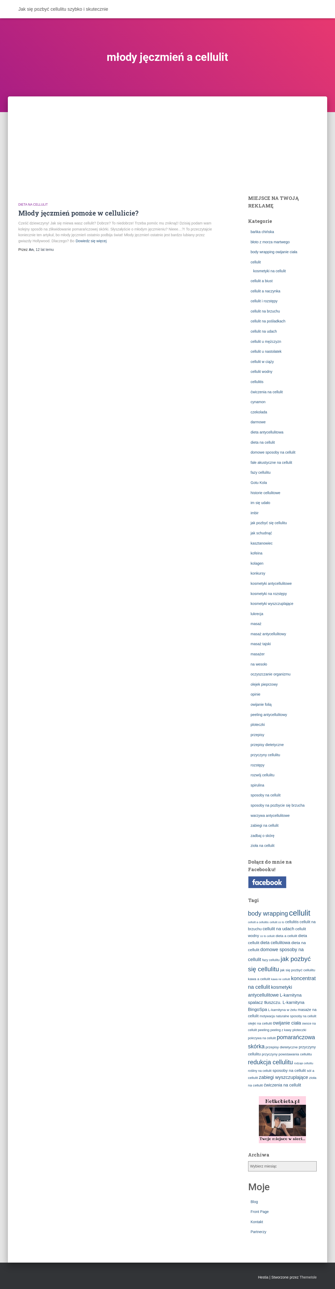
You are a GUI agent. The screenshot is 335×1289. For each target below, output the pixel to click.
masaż (256, 624)
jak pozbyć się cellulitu (269, 523)
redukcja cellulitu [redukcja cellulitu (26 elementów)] (270, 1062)
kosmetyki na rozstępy (269, 594)
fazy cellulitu (261, 472)
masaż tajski (261, 644)
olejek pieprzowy (264, 684)
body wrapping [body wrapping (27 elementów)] (268, 913)
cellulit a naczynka (266, 291)
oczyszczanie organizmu (271, 674)
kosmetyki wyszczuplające (272, 604)
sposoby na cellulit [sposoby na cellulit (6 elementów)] (289, 1070)
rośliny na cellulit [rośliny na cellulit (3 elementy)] (260, 1071)
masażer (258, 654)
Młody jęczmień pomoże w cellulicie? (78, 213)
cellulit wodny (261, 371)
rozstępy (258, 765)
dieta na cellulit (33, 204)
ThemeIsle (308, 1277)
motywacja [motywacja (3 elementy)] (267, 1016)
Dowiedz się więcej (91, 241)
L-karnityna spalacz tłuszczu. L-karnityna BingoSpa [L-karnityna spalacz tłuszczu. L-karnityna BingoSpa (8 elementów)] (276, 1002)
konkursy (258, 573)
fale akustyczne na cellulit (271, 462)
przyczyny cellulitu (265, 755)
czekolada (259, 412)
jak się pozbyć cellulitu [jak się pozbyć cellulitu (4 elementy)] (297, 970)
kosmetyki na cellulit (269, 271)
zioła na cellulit (263, 845)
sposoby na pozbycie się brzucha (278, 805)
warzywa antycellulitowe (270, 815)
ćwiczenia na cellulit (267, 392)
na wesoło (259, 664)
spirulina (257, 785)
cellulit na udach (264, 331)
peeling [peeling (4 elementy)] (263, 1030)
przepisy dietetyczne (267, 745)
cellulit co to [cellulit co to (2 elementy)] (277, 922)
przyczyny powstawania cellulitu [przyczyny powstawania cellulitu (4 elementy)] (287, 1054)
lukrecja (257, 614)
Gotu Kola (259, 483)
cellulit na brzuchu (265, 311)
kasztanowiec (262, 543)
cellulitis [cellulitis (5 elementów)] (292, 922)
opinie (255, 694)
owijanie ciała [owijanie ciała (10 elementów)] (287, 1023)
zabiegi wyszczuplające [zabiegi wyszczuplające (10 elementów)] (283, 1077)
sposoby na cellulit (266, 795)
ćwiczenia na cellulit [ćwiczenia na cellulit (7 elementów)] (282, 1085)
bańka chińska (262, 232)
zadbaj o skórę (263, 836)
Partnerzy (258, 1232)
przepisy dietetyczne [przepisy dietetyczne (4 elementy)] (282, 1047)
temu (45, 249)
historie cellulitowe (266, 493)
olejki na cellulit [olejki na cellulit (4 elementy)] (260, 1023)
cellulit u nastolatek (266, 351)
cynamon (258, 402)
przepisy (257, 735)
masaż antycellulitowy (268, 634)
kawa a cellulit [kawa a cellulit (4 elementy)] (259, 979)
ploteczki (258, 724)
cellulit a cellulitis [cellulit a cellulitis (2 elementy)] (258, 922)
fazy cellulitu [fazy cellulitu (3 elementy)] (271, 960)
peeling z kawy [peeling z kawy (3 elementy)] (280, 1030)
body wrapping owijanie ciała (274, 252)
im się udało (260, 503)
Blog (254, 1202)
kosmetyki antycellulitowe (271, 583)
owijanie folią (261, 704)
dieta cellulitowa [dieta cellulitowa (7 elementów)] (275, 942)
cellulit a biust (262, 281)
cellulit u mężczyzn (266, 341)
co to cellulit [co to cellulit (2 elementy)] (267, 936)
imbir (255, 513)
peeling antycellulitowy (269, 715)
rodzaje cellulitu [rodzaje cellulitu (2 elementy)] (303, 1063)
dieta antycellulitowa (267, 432)
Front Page (260, 1212)
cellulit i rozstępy (264, 301)
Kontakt (257, 1222)
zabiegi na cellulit (265, 825)
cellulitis (257, 382)
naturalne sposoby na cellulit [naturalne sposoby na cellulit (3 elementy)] (296, 1016)
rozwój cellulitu (263, 775)
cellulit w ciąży (262, 362)
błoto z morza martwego (270, 242)
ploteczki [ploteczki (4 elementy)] (299, 1030)
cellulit (256, 262)
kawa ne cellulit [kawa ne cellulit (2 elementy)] (280, 979)
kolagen (257, 563)
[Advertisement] (167, 135)
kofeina (257, 553)
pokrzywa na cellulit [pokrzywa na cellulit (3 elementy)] (262, 1038)
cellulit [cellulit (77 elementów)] (299, 913)
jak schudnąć (261, 533)
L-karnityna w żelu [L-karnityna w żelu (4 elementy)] (282, 1010)
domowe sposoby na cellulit (273, 452)
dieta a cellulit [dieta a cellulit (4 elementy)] (286, 936)
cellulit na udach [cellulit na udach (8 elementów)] (278, 928)
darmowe (258, 422)
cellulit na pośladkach (268, 321)
